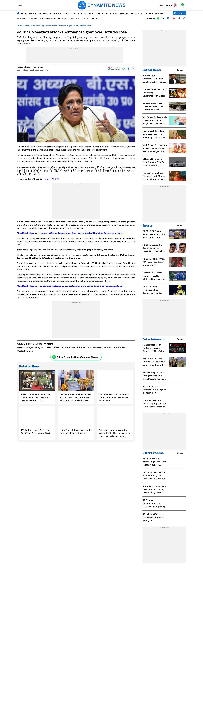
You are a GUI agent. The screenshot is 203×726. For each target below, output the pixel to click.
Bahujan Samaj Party (36, 347)
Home (19, 25)
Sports (135, 13)
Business (125, 13)
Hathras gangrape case (64, 347)
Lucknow (87, 347)
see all (181, 69)
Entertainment (110, 13)
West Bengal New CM (28, 18)
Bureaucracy (57, 13)
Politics (70, 13)
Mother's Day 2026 (47, 18)
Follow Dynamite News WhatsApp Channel (78, 357)
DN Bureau (38, 67)
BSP (49, 347)
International (29, 13)
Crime (97, 13)
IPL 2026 (62, 18)
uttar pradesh (119, 347)
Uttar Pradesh (85, 13)
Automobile (146, 13)
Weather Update (90, 18)
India (79, 347)
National (44, 13)
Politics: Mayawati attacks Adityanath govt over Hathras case (61, 25)
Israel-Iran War (74, 18)
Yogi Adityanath (25, 351)
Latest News (151, 70)
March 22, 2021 (52, 179)
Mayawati (97, 347)
